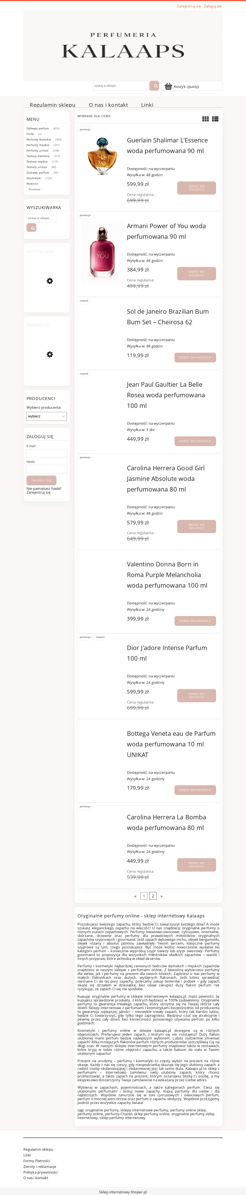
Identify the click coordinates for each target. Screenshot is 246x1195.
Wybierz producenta (44, 407)
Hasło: (31, 462)
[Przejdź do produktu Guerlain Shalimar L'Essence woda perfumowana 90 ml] (102, 156)
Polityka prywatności (40, 1172)
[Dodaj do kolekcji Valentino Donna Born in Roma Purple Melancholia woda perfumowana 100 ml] (195, 621)
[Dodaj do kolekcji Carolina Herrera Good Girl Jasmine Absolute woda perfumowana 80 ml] (196, 526)
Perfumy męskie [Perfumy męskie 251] (38, 145)
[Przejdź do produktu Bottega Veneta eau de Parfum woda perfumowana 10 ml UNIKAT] (102, 731)
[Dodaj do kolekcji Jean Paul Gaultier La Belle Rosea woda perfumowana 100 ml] (195, 441)
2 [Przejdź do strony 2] (153, 896)
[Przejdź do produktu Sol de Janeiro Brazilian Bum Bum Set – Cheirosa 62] (102, 309)
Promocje (35, 189)
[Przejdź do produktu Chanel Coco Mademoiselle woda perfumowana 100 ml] (46, 301)
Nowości (33, 183)
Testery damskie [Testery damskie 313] (38, 156)
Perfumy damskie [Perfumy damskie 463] (39, 139)
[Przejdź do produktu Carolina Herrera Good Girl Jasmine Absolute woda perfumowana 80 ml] (102, 466)
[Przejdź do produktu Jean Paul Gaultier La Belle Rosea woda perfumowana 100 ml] (102, 382)
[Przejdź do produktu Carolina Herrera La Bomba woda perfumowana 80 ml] (102, 815)
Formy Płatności (36, 1160)
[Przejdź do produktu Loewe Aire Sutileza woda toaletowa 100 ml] (46, 374)
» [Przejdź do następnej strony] (161, 896)
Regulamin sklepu (38, 1149)
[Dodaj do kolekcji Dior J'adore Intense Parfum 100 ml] (196, 695)
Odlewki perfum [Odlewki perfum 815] (38, 128)
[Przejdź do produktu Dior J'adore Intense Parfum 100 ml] (102, 645)
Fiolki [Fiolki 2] (30, 134)
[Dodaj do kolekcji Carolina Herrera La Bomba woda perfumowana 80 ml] (196, 864)
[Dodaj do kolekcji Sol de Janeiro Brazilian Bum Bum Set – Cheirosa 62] (195, 357)
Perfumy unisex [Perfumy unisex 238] (38, 150)
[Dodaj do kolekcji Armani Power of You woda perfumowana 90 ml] (196, 273)
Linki (27, 1155)
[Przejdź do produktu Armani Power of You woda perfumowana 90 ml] (102, 252)
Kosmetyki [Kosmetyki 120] (34, 178)
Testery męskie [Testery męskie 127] (37, 161)
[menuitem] (52, 105)
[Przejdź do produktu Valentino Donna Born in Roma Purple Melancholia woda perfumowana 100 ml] (102, 562)
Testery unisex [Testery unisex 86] (37, 167)
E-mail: (32, 446)
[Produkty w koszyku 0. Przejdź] (182, 86)
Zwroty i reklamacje (39, 1166)
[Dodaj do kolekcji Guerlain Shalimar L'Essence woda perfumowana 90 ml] (196, 188)
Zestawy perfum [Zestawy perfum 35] (38, 172)
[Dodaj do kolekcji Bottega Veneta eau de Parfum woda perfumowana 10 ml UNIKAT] (195, 790)
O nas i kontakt (35, 1177)
